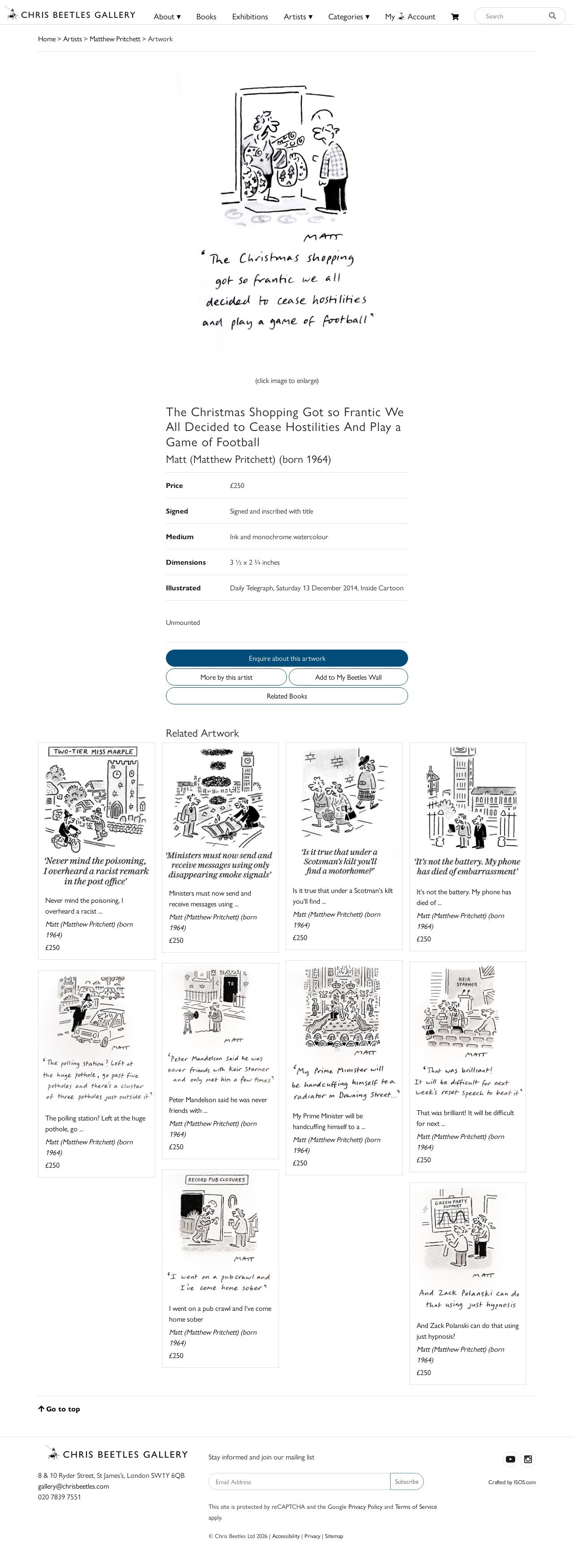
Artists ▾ (298, 16)
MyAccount (410, 16)
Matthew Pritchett (115, 38)
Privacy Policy (365, 1506)
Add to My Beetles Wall (348, 677)
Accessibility (286, 1535)
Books (206, 16)
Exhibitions (250, 16)
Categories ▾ (349, 16)
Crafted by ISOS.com (512, 1481)
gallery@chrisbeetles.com (73, 1486)
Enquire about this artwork (287, 658)
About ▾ (167, 16)
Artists (72, 38)
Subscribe (407, 1481)
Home (47, 38)
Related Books (287, 695)
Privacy (312, 1535)
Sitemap (334, 1535)
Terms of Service (416, 1506)
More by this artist (226, 677)
